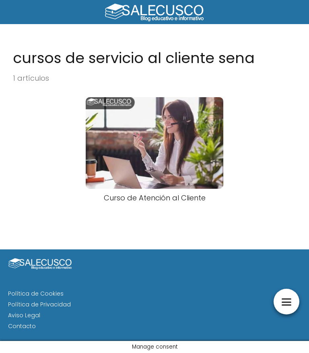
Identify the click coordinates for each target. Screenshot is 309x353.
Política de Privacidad (39, 304)
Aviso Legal (24, 315)
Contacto (22, 326)
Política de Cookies (36, 294)
